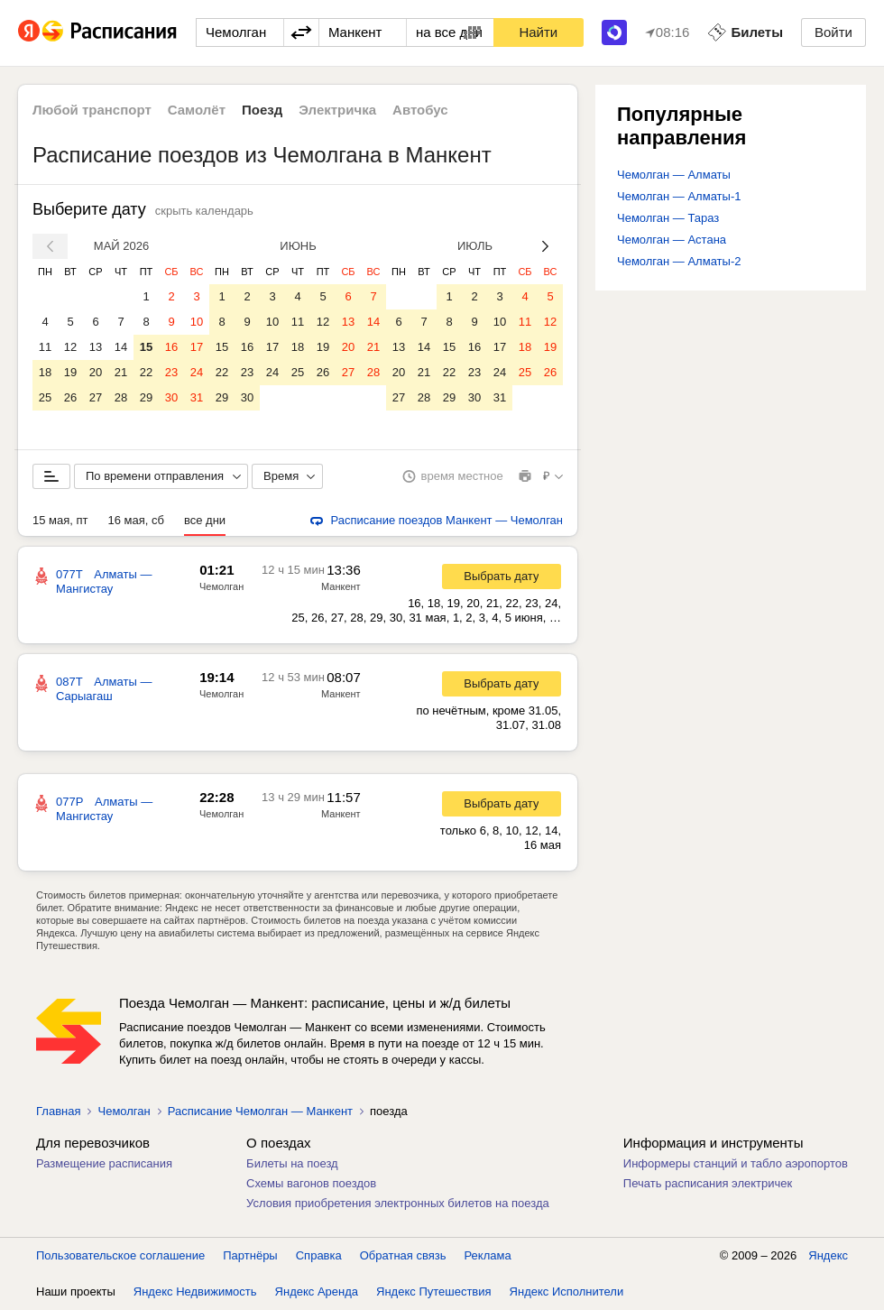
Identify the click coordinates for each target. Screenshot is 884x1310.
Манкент (341, 586)
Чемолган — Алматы (674, 174)
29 (146, 397)
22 (146, 372)
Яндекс (828, 1255)
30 (171, 397)
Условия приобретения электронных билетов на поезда (397, 1203)
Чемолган (221, 586)
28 (121, 397)
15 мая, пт (60, 520)
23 (171, 372)
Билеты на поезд (292, 1163)
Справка (319, 1255)
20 (95, 372)
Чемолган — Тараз (668, 218)
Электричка (337, 109)
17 (196, 347)
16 (171, 347)
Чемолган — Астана (671, 239)
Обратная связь (403, 1255)
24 (196, 372)
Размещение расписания (104, 1163)
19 (70, 372)
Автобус (420, 109)
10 (196, 321)
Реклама (488, 1255)
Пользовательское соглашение (120, 1255)
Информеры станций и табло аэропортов (735, 1163)
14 (121, 347)
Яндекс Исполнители (567, 1291)
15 (146, 347)
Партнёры (250, 1255)
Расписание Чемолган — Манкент (260, 1111)
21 (121, 372)
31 (196, 397)
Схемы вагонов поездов (311, 1183)
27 (95, 397)
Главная (58, 1111)
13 (95, 347)
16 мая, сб (136, 520)
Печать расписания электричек (707, 1183)
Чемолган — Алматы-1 (679, 196)
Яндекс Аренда (316, 1291)
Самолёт (197, 109)
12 (70, 347)
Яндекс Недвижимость (195, 1291)
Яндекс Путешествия (434, 1291)
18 (45, 372)
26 (70, 397)
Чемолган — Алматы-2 (679, 261)
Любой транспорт (92, 109)
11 (45, 347)
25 (45, 397)
